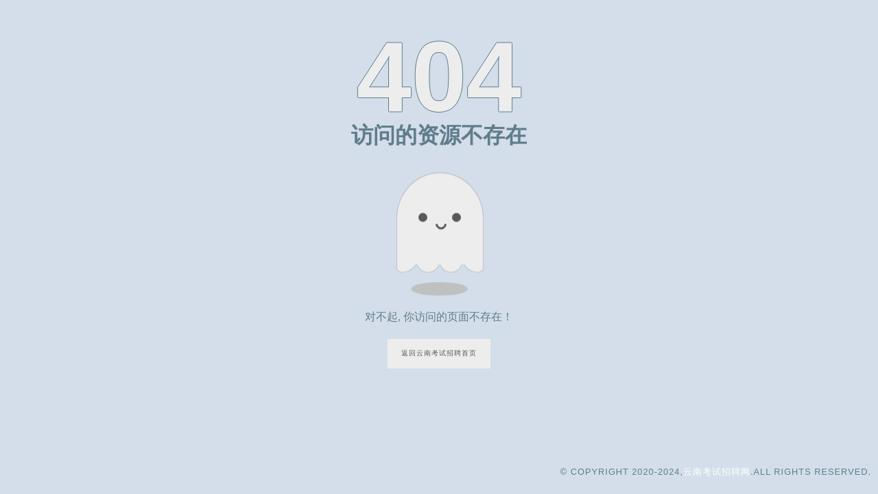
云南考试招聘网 (716, 472)
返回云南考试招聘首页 (439, 353)
